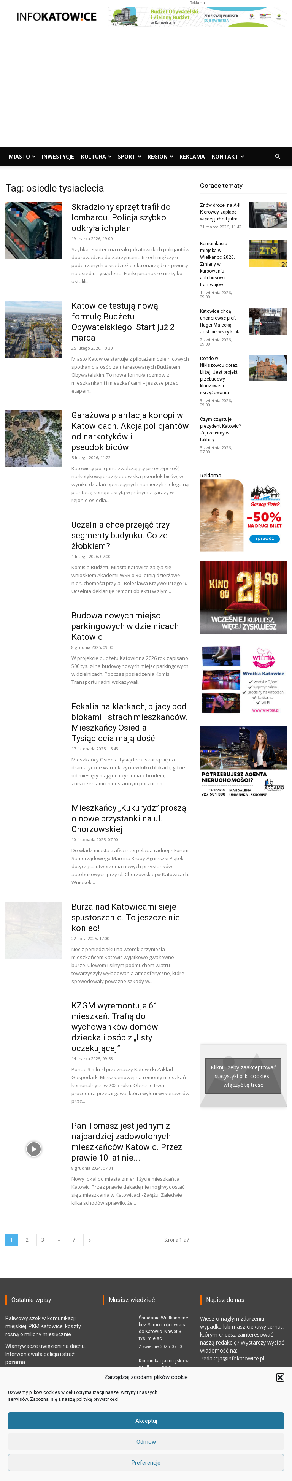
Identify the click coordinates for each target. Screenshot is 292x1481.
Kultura (96, 156)
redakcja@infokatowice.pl (232, 1358)
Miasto (22, 156)
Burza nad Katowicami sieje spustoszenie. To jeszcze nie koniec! (125, 917)
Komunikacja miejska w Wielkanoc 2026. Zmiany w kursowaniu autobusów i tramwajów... (217, 264)
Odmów (146, 1441)
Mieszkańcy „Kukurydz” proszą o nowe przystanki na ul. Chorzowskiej (128, 818)
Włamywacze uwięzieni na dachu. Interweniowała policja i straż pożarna (45, 1354)
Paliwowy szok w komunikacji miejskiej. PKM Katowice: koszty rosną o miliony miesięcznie (43, 1326)
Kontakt (228, 156)
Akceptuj (146, 1421)
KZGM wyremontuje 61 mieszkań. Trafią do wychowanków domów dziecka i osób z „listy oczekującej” (114, 1027)
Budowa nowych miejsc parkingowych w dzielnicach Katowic (125, 626)
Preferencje (146, 1462)
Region (160, 156)
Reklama (192, 156)
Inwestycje (58, 156)
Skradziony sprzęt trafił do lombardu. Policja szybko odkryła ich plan (121, 217)
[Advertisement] (146, 90)
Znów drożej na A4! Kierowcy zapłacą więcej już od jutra (220, 212)
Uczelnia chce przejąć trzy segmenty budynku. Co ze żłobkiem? (120, 535)
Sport (129, 156)
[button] (280, 1377)
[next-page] (89, 1240)
